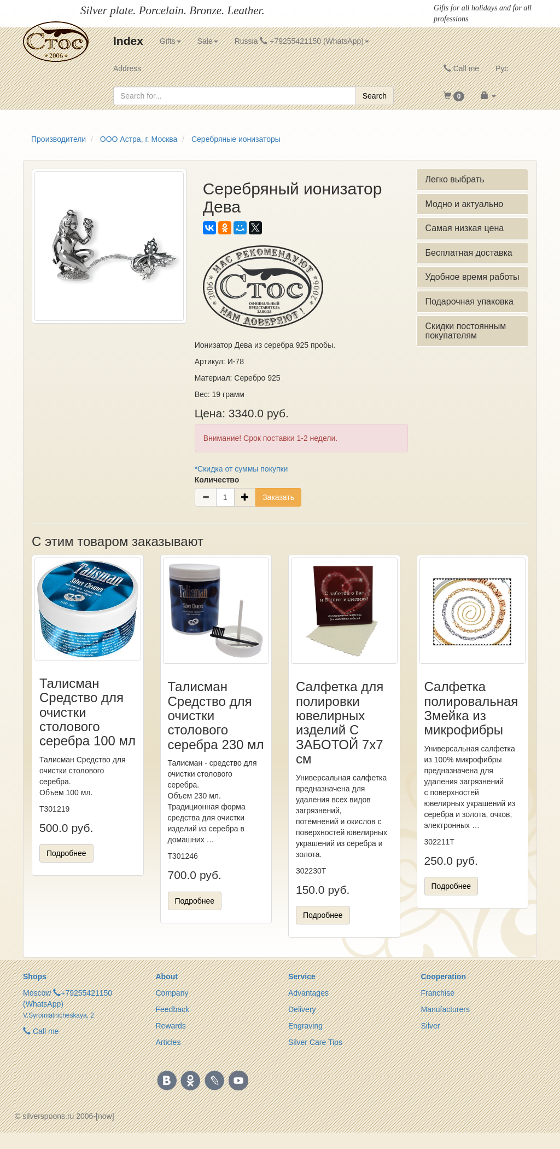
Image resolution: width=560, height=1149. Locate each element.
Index (128, 41)
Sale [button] (207, 41)
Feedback (172, 1009)
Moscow (37, 993)
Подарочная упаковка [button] (469, 301)
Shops (34, 976)
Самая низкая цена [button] (464, 228)
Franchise (437, 993)
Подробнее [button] (66, 853)
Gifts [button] (170, 41)
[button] (454, 96)
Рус (501, 68)
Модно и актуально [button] (464, 204)
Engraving (305, 1025)
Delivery (302, 1009)
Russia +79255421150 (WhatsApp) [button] (302, 41)
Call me (461, 68)
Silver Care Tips (315, 1042)
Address (127, 68)
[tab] (472, 179)
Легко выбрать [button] (454, 179)
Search (375, 95)
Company (172, 993)
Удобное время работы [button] (472, 276)
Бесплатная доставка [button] (468, 252)
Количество (217, 479)
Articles (168, 1042)
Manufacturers (445, 1009)
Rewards (171, 1025)
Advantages (308, 993)
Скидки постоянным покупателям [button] (465, 331)
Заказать (278, 497)
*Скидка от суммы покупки (241, 468)
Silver (430, 1025)
